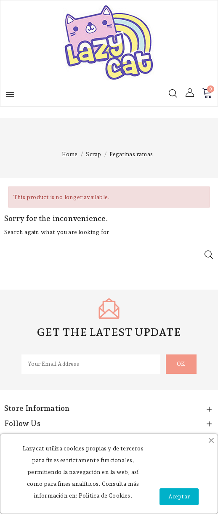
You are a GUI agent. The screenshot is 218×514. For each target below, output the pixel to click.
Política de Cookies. (105, 495)
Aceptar (179, 496)
